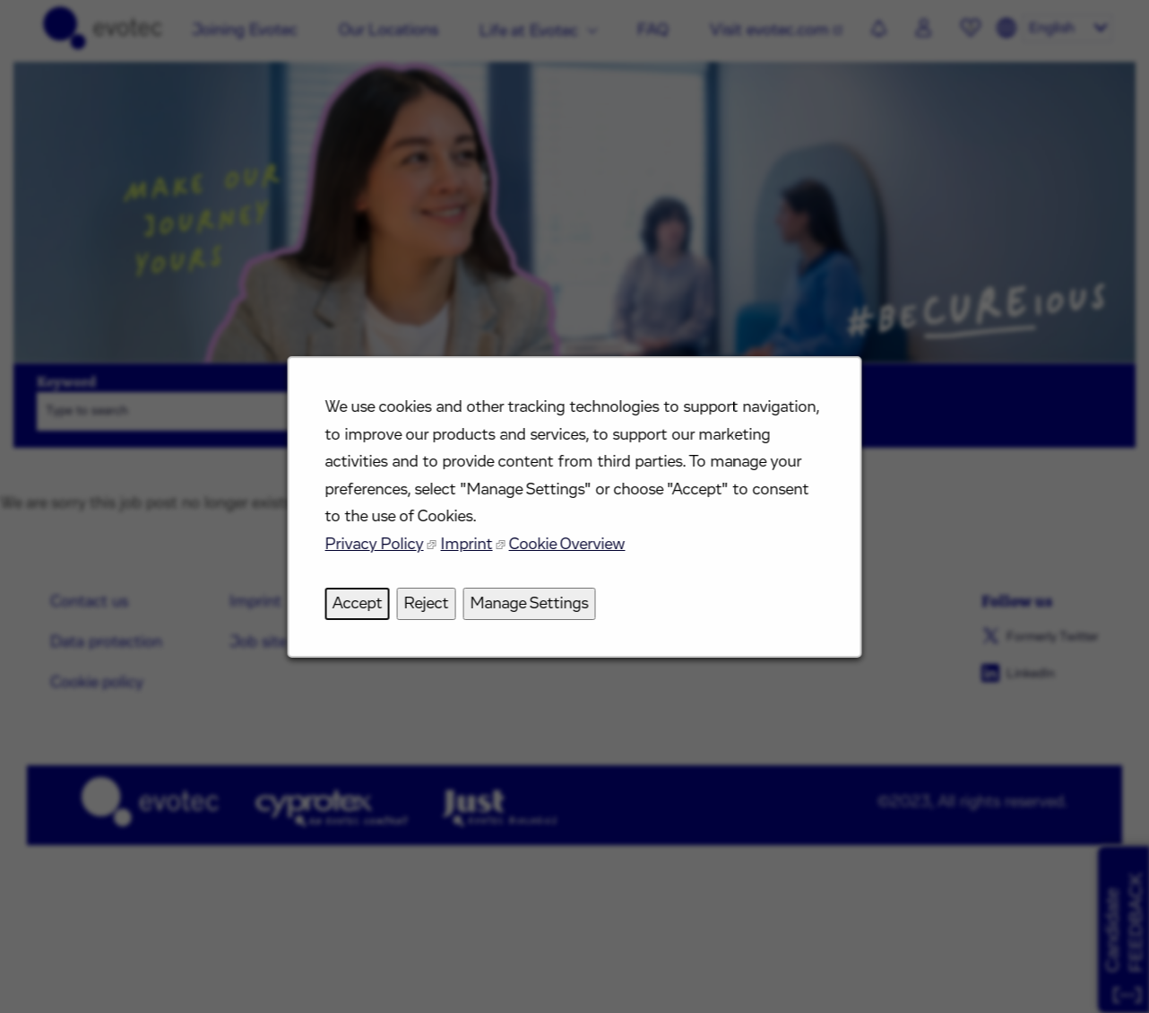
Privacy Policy (380, 553)
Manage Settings (530, 609)
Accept (365, 609)
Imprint (470, 553)
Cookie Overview (567, 553)
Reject (431, 609)
